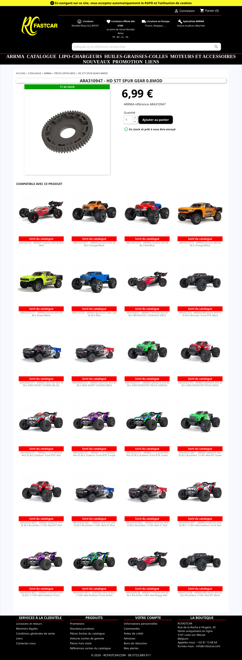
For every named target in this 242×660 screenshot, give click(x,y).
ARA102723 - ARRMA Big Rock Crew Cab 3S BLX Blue (94, 314)
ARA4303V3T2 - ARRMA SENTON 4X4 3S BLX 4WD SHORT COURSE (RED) (94, 384)
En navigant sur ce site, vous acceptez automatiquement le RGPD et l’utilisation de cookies (123, 3)
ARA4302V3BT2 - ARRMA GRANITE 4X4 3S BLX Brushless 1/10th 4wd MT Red (41, 523)
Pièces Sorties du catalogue (87, 633)
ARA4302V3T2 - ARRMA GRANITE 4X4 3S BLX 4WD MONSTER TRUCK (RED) (200, 384)
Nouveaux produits (82, 628)
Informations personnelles (140, 623)
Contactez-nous (26, 643)
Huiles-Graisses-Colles (136, 56)
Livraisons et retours (29, 623)
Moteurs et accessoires (203, 56)
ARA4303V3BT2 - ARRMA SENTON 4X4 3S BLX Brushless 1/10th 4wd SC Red (147, 523)
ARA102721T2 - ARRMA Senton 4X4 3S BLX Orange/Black (200, 244)
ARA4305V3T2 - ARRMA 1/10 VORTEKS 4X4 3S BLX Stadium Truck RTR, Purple (94, 454)
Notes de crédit (133, 633)
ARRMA (15, 56)
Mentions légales (27, 628)
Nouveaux (96, 61)
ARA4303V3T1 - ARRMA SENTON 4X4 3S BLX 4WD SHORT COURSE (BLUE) (41, 384)
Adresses (129, 638)
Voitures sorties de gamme (87, 638)
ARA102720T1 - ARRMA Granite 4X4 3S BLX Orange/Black (94, 244)
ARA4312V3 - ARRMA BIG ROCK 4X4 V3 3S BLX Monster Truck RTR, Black (200, 314)
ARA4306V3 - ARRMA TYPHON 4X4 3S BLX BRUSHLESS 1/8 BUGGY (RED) (147, 314)
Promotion (127, 61)
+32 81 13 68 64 (207, 642)
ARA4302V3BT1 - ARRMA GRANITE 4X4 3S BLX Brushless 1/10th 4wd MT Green (200, 454)
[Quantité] (128, 120)
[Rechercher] (146, 47)
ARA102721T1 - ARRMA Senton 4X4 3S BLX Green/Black (41, 314)
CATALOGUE (41, 56)
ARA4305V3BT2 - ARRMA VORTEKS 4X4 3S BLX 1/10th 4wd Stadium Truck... (41, 593)
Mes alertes (131, 648)
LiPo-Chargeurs (80, 56)
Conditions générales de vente (35, 633)
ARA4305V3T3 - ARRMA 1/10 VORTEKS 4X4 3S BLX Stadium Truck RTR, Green (147, 454)
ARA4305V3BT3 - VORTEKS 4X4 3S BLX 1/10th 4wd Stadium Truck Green (94, 593)
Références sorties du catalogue (90, 648)
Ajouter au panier (155, 120)
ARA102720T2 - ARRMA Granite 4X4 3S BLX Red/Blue (147, 244)
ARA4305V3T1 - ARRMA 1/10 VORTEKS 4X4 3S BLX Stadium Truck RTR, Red (41, 454)
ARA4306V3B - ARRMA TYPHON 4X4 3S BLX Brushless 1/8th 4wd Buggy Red (147, 593)
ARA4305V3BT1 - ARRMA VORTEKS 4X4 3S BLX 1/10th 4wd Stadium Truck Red (200, 523)
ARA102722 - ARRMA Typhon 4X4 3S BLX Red (41, 244)
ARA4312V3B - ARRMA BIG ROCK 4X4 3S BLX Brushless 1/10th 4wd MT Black (200, 593)
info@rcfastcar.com (208, 646)
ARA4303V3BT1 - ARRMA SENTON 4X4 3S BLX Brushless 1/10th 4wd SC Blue (94, 523)
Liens (152, 61)
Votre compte (148, 617)
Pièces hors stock (81, 643)
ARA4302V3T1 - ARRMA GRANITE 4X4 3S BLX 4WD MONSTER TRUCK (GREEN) (147, 384)
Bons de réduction (135, 643)
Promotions (77, 623)
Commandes (132, 628)
